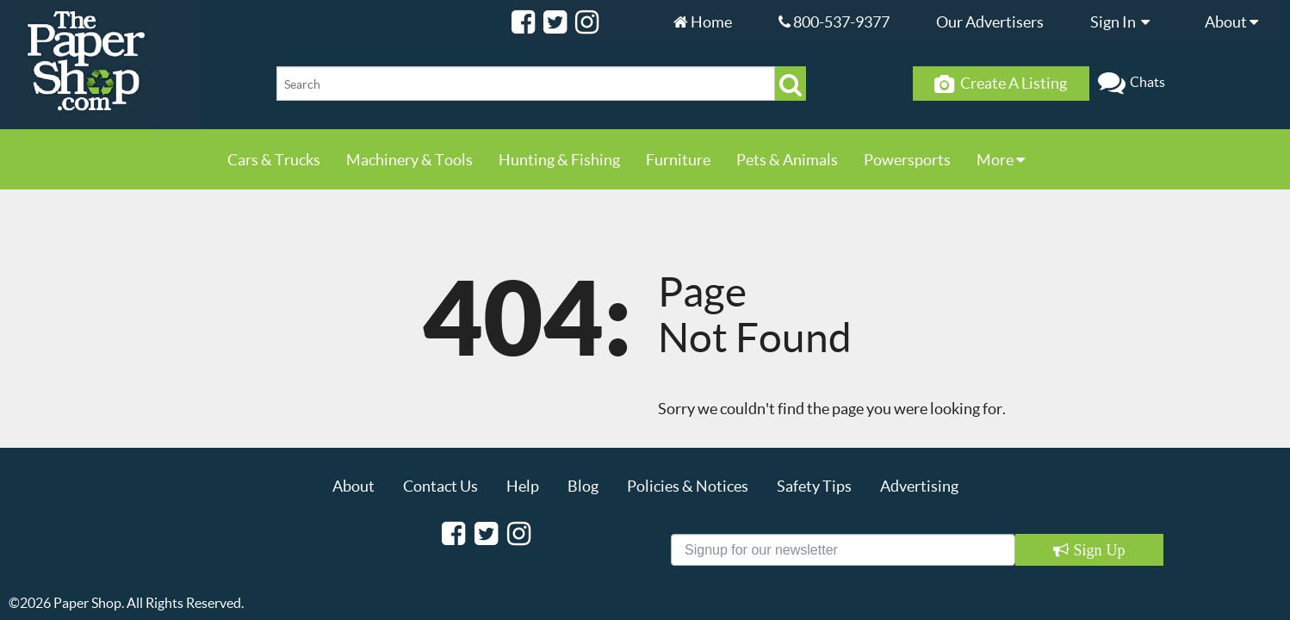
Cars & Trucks (273, 159)
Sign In (1124, 21)
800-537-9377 (834, 21)
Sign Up (1097, 550)
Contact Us (440, 485)
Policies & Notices (687, 485)
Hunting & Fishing (559, 159)
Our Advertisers (990, 21)
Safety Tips (814, 485)
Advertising (919, 485)
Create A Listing (1000, 83)
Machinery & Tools (409, 159)
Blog (582, 485)
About (1236, 21)
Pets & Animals (787, 159)
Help (522, 485)
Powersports (907, 159)
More (1001, 159)
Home (702, 21)
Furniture (678, 159)
